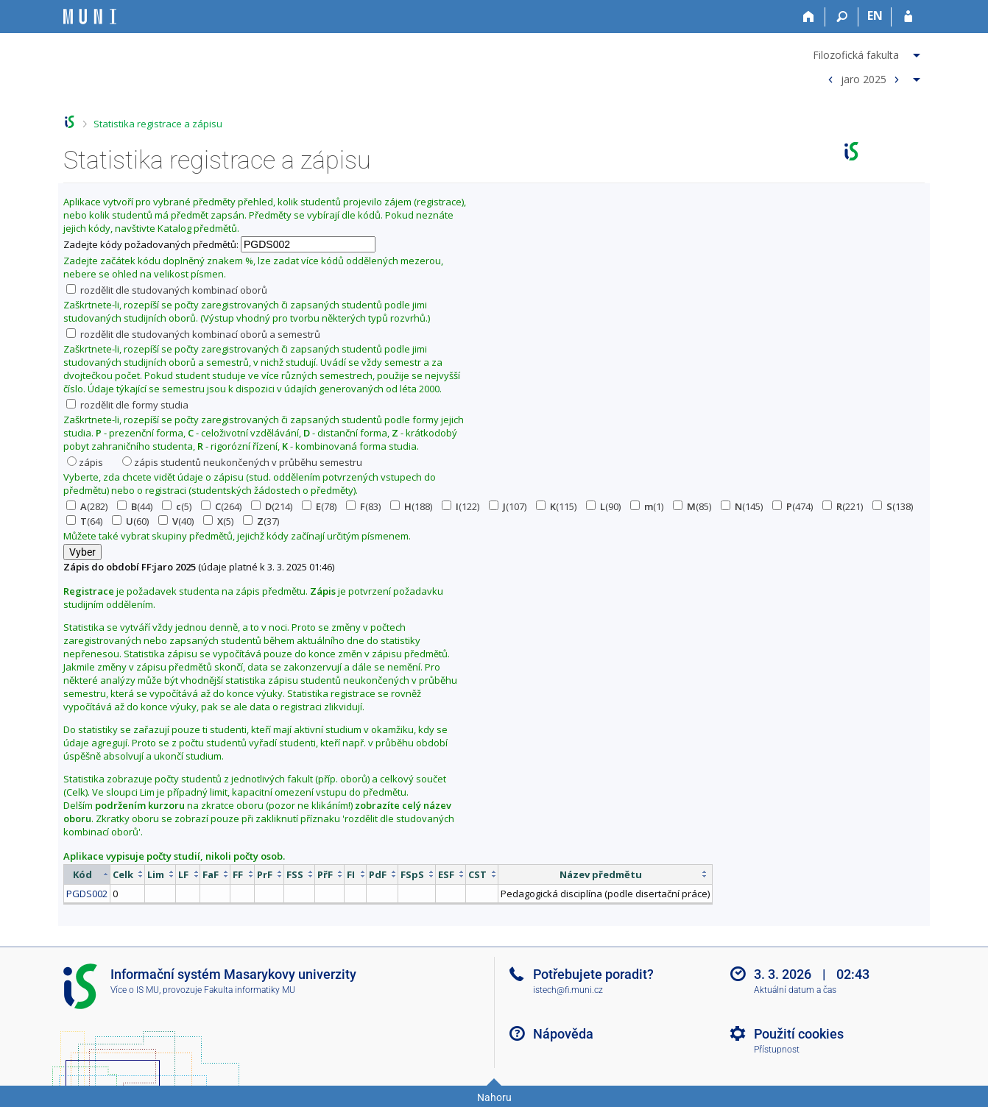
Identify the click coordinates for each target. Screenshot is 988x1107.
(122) (460, 506)
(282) (86, 506)
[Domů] (808, 16)
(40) (176, 521)
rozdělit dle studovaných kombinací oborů (166, 290)
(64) (84, 521)
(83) (363, 506)
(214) (271, 506)
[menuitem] (868, 52)
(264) (221, 506)
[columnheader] (87, 874)
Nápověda (563, 1033)
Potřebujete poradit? (593, 974)
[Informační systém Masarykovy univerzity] (89, 16)
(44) (134, 506)
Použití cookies (799, 1033)
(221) (842, 506)
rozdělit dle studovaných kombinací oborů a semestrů (193, 334)
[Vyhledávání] (841, 16)
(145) (742, 506)
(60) (130, 521)
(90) (603, 506)
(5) (176, 506)
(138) (892, 506)
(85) (692, 506)
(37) (261, 521)
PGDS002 (86, 893)
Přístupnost (777, 1049)
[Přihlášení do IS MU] (908, 16)
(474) (792, 506)
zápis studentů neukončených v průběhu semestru (242, 462)
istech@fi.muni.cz (568, 990)
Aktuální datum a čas (795, 990)
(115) (556, 506)
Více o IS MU (134, 990)
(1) (646, 506)
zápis (85, 462)
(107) (507, 506)
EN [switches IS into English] (875, 15)
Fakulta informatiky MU (249, 990)
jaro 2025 (863, 78)
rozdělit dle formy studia (127, 404)
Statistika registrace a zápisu (157, 123)
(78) (319, 506)
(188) (411, 506)
